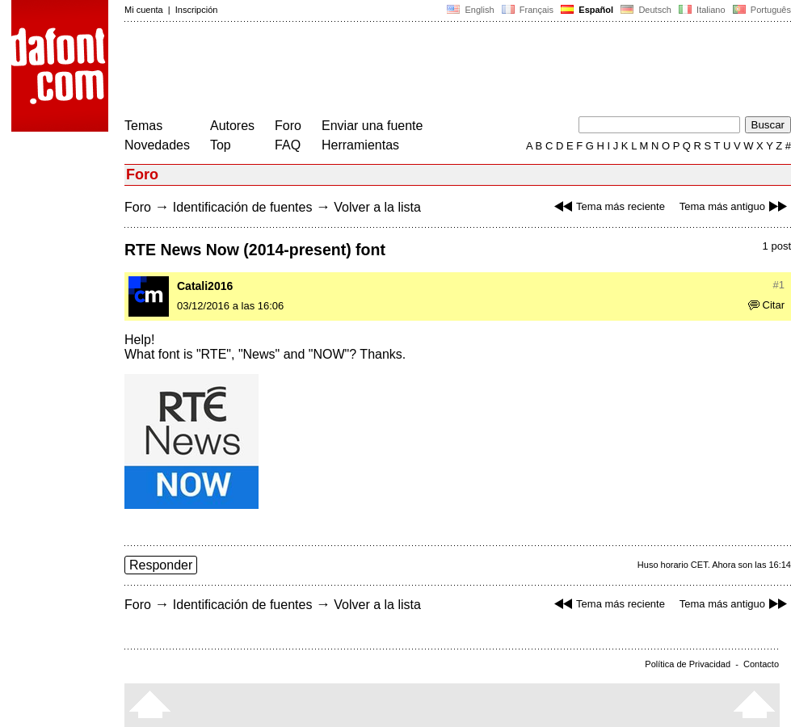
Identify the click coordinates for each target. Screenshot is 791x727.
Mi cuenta (143, 10)
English (470, 10)
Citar (766, 305)
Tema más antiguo (735, 206)
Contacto (761, 664)
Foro (288, 125)
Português (760, 10)
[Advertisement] (418, 71)
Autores (232, 125)
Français (527, 10)
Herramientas (360, 145)
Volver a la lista (377, 207)
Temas (143, 125)
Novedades (157, 145)
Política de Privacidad (687, 664)
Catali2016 (205, 285)
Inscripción (196, 10)
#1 (779, 285)
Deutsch (646, 10)
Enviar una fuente (372, 125)
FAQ (288, 145)
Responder (160, 565)
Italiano (702, 10)
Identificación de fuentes (243, 207)
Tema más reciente (607, 206)
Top (220, 145)
